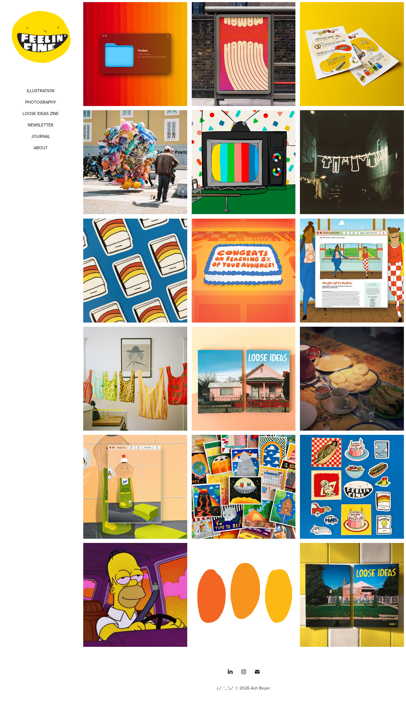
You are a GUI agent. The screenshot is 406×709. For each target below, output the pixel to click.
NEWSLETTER (40, 125)
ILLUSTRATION (40, 91)
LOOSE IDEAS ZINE (41, 114)
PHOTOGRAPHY (40, 102)
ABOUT (41, 148)
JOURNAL (40, 136)
